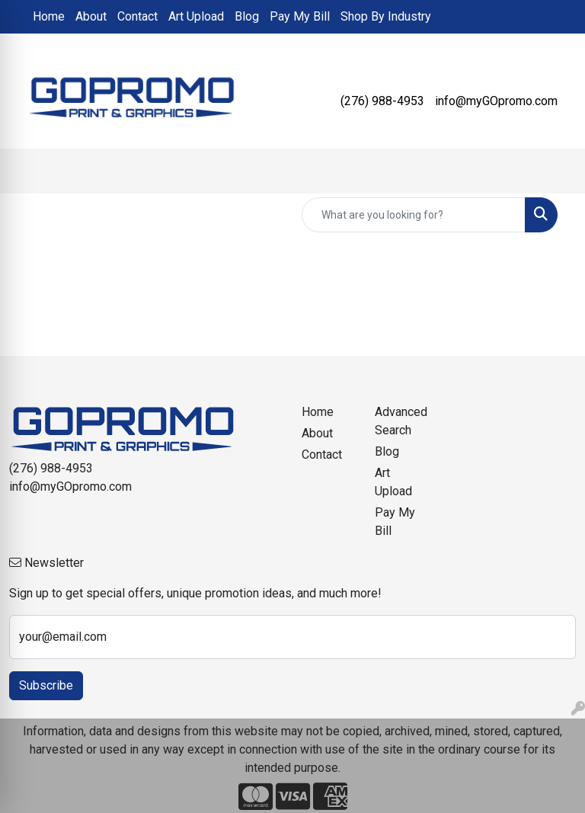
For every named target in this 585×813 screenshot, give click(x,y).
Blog (247, 16)
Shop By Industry (385, 16)
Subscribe (46, 685)
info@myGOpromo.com (496, 101)
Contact (137, 16)
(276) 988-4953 (382, 101)
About (91, 16)
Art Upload (196, 16)
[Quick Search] (414, 214)
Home (49, 16)
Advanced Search (401, 421)
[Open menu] (554, 171)
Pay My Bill (300, 16)
